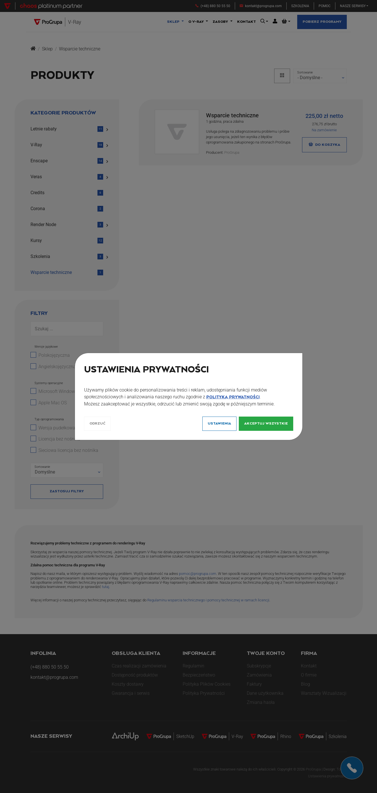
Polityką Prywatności (233, 397)
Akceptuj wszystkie (266, 423)
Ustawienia (219, 423)
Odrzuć (97, 423)
